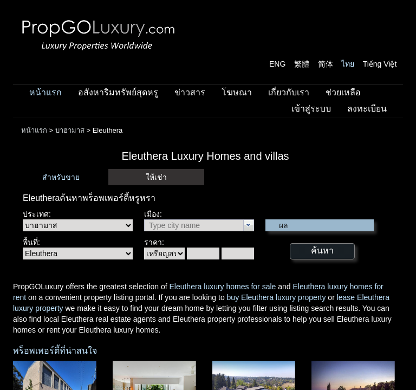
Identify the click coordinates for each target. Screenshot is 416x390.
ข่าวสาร (189, 92)
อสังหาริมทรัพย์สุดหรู (118, 92)
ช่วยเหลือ (343, 92)
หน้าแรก (45, 92)
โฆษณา (237, 92)
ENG (277, 64)
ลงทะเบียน (367, 108)
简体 (325, 64)
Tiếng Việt (380, 64)
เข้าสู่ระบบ (311, 108)
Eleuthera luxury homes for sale (222, 286)
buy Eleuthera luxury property (276, 297)
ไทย (347, 64)
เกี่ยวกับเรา (288, 92)
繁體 (301, 64)
